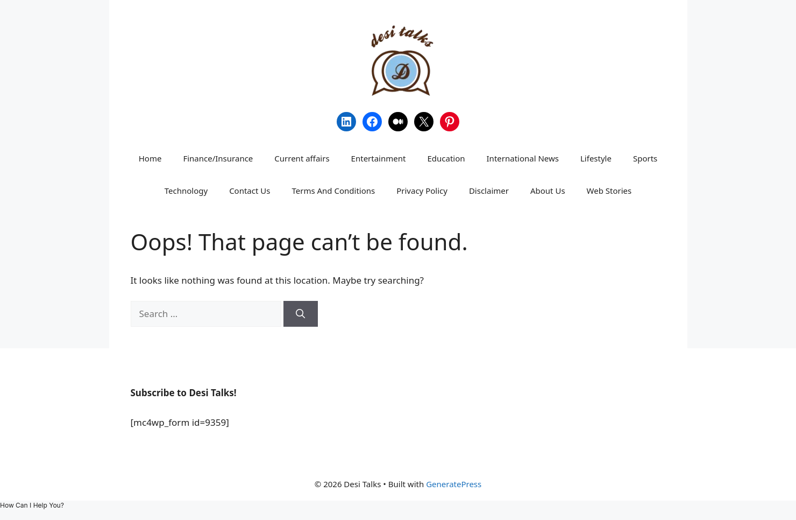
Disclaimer (489, 190)
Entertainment (378, 158)
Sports (645, 158)
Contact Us (249, 190)
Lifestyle (596, 158)
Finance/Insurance (218, 158)
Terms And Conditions (333, 190)
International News (523, 158)
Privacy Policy (421, 190)
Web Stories (609, 190)
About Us (547, 190)
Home (150, 158)
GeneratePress (453, 484)
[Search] (300, 314)
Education (446, 158)
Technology (186, 190)
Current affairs (301, 158)
